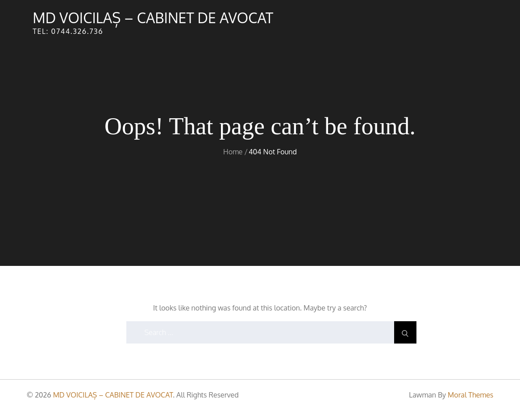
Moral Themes (470, 394)
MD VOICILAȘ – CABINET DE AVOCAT (153, 17)
